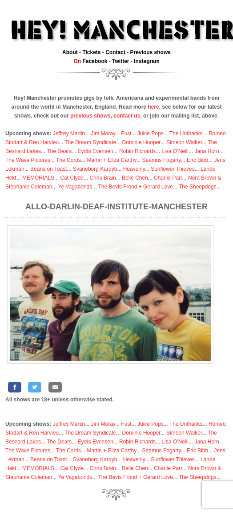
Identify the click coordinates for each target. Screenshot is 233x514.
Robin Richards (137, 151)
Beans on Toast (48, 169)
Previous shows (150, 52)
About (70, 52)
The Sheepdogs (198, 187)
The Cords (68, 160)
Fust (126, 133)
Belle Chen (135, 178)
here (153, 107)
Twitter (120, 61)
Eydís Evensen (95, 151)
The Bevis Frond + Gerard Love (135, 187)
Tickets (91, 52)
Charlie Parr (168, 178)
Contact (115, 52)
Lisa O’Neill (175, 151)
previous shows (90, 116)
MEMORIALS (38, 178)
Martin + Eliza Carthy (111, 160)
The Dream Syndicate (90, 142)
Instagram (146, 61)
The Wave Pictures (27, 160)
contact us (126, 116)
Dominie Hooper (141, 142)
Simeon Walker (184, 142)
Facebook (94, 61)
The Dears (59, 151)
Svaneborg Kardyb (95, 169)
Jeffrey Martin (69, 133)
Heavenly (134, 169)
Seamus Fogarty (161, 160)
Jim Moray (103, 133)
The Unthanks (186, 133)
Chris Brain (102, 178)
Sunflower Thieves (173, 169)
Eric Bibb (197, 160)
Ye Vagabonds (75, 187)
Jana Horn (206, 151)
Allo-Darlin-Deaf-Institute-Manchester (116, 206)
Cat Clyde (72, 178)
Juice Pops (150, 133)
